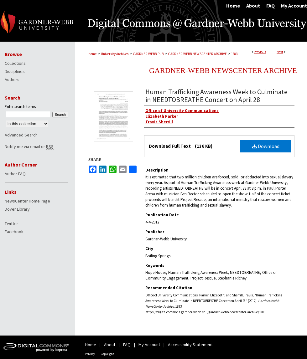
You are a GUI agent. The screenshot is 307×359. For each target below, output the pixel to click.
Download (265, 146)
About (109, 344)
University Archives (114, 54)
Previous (260, 52)
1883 (234, 54)
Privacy (90, 354)
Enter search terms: (21, 106)
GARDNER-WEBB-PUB (148, 54)
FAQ (127, 344)
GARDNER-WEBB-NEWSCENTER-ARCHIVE (197, 54)
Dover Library (17, 209)
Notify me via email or (29, 146)
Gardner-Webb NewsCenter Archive (223, 70)
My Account (149, 344)
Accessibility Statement (190, 344)
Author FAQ (15, 174)
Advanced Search (21, 135)
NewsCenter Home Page (27, 201)
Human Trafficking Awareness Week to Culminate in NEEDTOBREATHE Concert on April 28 (216, 95)
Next (280, 52)
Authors (12, 79)
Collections (15, 63)
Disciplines (15, 71)
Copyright (107, 354)
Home (92, 54)
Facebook (14, 231)
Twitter (11, 223)
